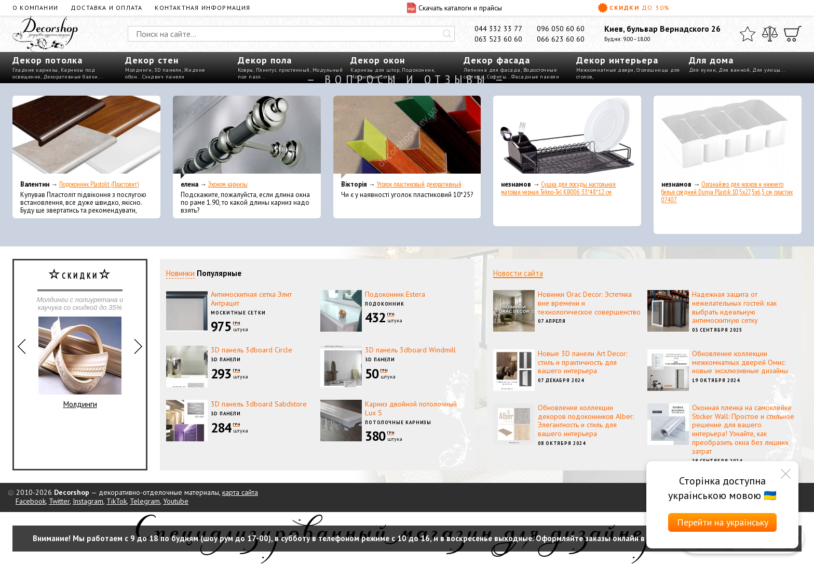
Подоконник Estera (395, 294)
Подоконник (418, 70)
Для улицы (766, 70)
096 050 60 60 (561, 28)
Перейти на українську (722, 522)
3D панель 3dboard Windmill (410, 350)
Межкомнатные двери (605, 70)
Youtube (175, 501)
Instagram (88, 501)
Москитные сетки (238, 313)
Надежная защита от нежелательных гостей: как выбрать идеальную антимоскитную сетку (734, 307)
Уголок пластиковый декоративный (419, 184)
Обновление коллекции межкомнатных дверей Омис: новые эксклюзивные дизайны (740, 362)
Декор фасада (497, 60)
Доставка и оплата (106, 7)
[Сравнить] (770, 34)
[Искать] (447, 34)
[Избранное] (747, 34)
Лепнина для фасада (492, 70)
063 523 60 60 (498, 39)
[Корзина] (793, 34)
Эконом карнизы (228, 184)
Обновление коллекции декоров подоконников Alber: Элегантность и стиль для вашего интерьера (586, 420)
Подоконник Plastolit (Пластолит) (99, 184)
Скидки (634, 8)
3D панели (168, 70)
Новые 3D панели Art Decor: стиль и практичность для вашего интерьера (582, 362)
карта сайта (240, 492)
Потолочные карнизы (398, 422)
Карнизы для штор (374, 70)
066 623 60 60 (561, 39)
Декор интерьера (617, 60)
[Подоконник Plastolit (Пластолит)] (86, 137)
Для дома (711, 60)
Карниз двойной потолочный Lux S (411, 408)
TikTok (116, 501)
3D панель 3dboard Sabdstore (259, 404)
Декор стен (152, 60)
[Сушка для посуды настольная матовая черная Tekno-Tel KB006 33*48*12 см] (567, 137)
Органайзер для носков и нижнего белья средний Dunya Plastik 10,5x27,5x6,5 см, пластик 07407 (727, 192)
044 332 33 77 (498, 28)
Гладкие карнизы (35, 70)
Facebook (31, 501)
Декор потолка (47, 60)
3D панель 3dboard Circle (251, 350)
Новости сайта (518, 273)
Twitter (59, 501)
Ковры (245, 70)
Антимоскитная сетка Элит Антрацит (251, 299)
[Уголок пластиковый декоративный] (407, 137)
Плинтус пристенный (283, 70)
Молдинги (138, 70)
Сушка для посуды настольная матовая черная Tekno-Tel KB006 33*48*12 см (558, 188)
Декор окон (377, 60)
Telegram (145, 501)
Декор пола (265, 60)
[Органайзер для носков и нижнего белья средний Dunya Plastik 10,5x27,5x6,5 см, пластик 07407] (728, 137)
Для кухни (702, 70)
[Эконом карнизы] (247, 137)
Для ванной (734, 70)
